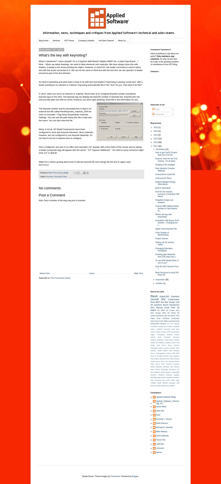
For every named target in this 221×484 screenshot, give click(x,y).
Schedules (175, 318)
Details (177, 332)
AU (158, 310)
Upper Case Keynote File (166, 229)
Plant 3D (175, 308)
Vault (152, 321)
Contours (164, 332)
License (166, 348)
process (153, 385)
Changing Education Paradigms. (164, 249)
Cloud (166, 308)
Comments (158, 114)
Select (153, 367)
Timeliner (161, 375)
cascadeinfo (169, 377)
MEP (163, 310)
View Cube (159, 321)
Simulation (172, 369)
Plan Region (155, 359)
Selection (159, 367)
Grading (168, 342)
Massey (159, 308)
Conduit (157, 332)
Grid (177, 342)
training (163, 324)
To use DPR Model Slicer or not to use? (167, 261)
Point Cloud (170, 359)
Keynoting (58, 176)
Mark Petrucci (162, 423)
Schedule (165, 318)
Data (172, 332)
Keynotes (49, 176)
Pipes (153, 318)
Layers (160, 348)
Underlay (169, 375)
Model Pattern (162, 350)
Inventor (175, 296)
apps (159, 377)
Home (91, 273)
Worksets (154, 377)
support (163, 385)
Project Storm (155, 361)
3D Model (171, 313)
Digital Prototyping (158, 334)
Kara (158, 415)
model (159, 383)
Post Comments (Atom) (61, 278)
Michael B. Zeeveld (164, 427)
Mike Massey (161, 431)
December (160, 149)
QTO (162, 361)
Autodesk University (163, 329)
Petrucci (166, 356)
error (163, 380)
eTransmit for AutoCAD (165, 174)
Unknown (160, 444)
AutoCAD (164, 296)
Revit (65, 176)
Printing (176, 359)
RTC (166, 361)
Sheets (157, 369)
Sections (176, 364)
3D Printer (170, 310)
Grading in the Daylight (165, 165)
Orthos (169, 353)
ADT (152, 313)
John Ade (160, 411)
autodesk (158, 305)
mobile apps (174, 380)
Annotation (154, 326)
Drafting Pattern (173, 334)
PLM (177, 316)
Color (152, 332)
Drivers (153, 337)
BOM (173, 329)
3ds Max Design (168, 302)
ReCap (171, 361)
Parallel (159, 356)
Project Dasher (161, 238)
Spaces (168, 372)
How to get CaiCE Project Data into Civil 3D (166, 153)
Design (158, 313)
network (165, 383)
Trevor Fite (160, 440)
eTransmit (157, 380)
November (160, 280)
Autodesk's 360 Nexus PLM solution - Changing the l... (167, 222)
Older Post (138, 273)
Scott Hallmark (162, 436)
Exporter (153, 340)
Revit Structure (166, 364)
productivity (155, 324)
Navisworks (174, 305)
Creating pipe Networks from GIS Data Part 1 (165, 255)
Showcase (164, 369)
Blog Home (43, 40)
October (159, 283)
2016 (155, 127)
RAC (153, 308)
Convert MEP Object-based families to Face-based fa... (167, 208)
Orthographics (160, 353)
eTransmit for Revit (163, 178)
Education (167, 337)
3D (172, 324)
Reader (176, 361)
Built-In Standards (162, 188)
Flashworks (115, 476)
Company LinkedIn (86, 40)
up (168, 385)
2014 (155, 135)
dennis (165, 305)
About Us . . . (123, 40)
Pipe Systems (174, 356)
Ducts (160, 337)
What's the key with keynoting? (163, 215)
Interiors (176, 345)
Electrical (176, 337)
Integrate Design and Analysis (164, 201)
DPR (168, 332)
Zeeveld (155, 299)
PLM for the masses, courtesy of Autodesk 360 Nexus (167, 194)
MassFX (153, 350)
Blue (177, 329)
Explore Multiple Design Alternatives (165, 183)
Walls (166, 321)
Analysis (176, 324)
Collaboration (173, 299)
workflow (172, 385)
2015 (155, 131)
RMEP (153, 310)
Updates (176, 375)
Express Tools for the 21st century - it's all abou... (166, 159)
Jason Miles (161, 406)
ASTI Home (69, 40)
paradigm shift (174, 383)
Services (56, 40)
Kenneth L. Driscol (164, 419)
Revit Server (155, 364)
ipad (168, 380)
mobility (153, 383)
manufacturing (173, 321)
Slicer (163, 372)
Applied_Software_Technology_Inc (167, 402)
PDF (177, 353)
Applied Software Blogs (166, 397)
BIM (163, 299)
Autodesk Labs (161, 316)
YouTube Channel (106, 40)
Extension (160, 340)
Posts (156, 109)
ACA (177, 310)
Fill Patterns (160, 342)
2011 (155, 146)
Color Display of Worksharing (162, 234)
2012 (155, 142)
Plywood (162, 359)
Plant (159, 318)
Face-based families (172, 340)
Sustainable (175, 372)
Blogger (135, 476)
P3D (173, 353)
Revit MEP (155, 302)
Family (153, 342)
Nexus (153, 353)
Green (173, 342)
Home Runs (167, 345)
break (163, 377)
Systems (154, 375)
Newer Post (45, 273)
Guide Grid (155, 345)
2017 (168, 324)
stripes (158, 385)
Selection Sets (168, 367)
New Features (174, 350)
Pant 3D (154, 356)
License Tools (174, 348)
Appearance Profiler (165, 326)
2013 (155, 139)
